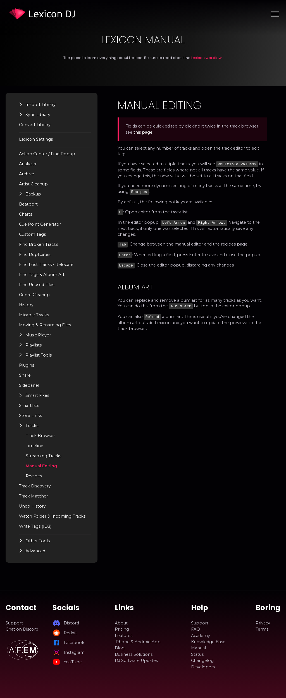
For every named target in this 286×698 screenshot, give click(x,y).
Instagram (74, 652)
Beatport (28, 204)
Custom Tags (32, 234)
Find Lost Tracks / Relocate (46, 264)
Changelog (202, 660)
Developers (203, 666)
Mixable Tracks (34, 314)
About (121, 623)
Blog (120, 648)
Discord (71, 623)
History (26, 304)
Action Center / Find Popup (47, 153)
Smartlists (29, 405)
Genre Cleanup (34, 294)
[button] (21, 104)
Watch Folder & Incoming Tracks (52, 516)
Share (25, 375)
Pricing (122, 629)
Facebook (74, 642)
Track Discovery (35, 486)
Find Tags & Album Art (42, 274)
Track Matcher (33, 496)
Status (197, 654)
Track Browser (40, 435)
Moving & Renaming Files (45, 324)
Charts (25, 214)
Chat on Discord (22, 629)
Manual (198, 648)
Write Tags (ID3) (35, 526)
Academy (200, 635)
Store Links (30, 415)
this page (143, 132)
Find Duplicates (34, 254)
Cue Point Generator (40, 224)
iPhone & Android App (138, 641)
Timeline (34, 445)
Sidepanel (29, 385)
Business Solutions (133, 654)
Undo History (32, 506)
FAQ (195, 629)
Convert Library (35, 124)
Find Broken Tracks (38, 244)
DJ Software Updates (136, 660)
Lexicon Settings (36, 139)
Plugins (26, 365)
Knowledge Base (208, 641)
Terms (262, 629)
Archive (26, 173)
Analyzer (28, 163)
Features (123, 635)
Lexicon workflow (206, 57)
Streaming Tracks (43, 455)
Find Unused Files (36, 284)
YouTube (73, 661)
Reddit (70, 632)
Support (14, 623)
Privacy (263, 623)
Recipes (34, 475)
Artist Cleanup (33, 184)
